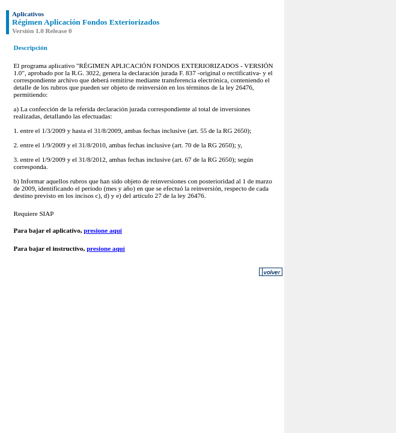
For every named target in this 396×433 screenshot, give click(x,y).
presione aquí (103, 230)
